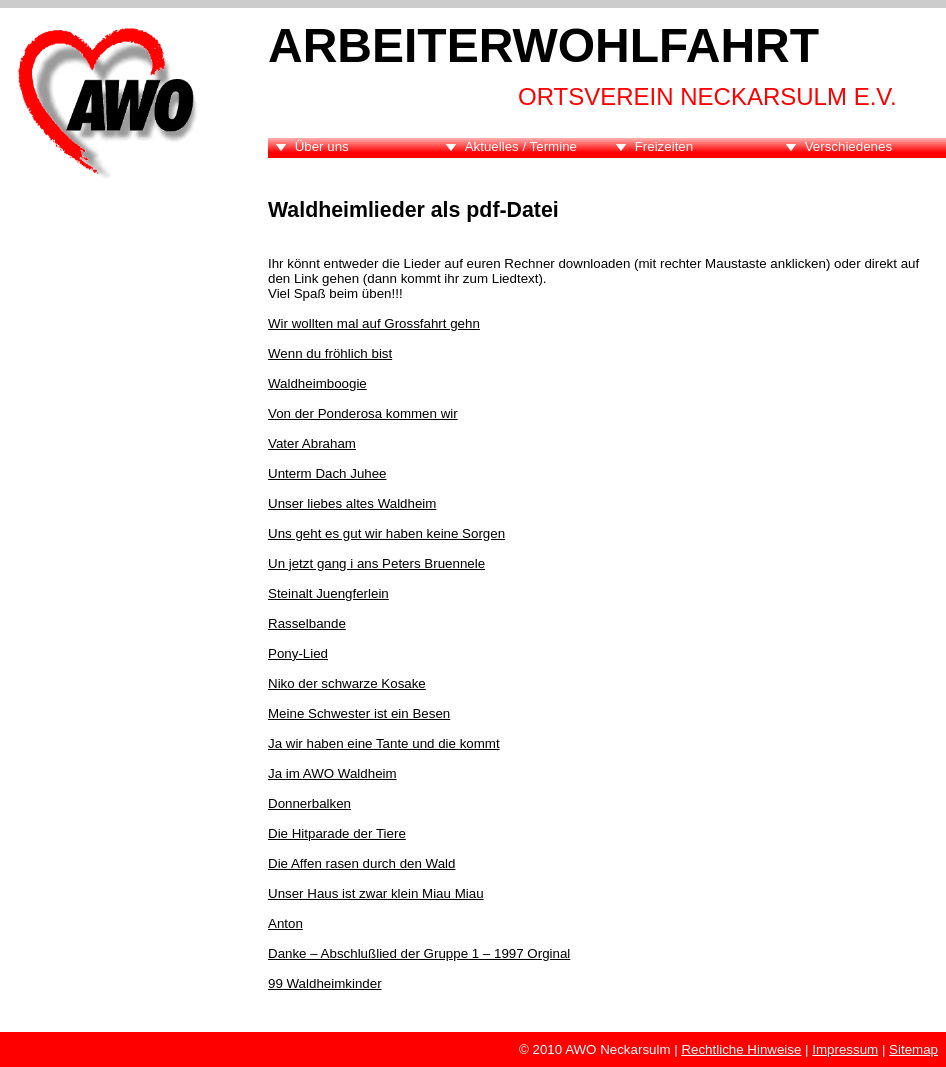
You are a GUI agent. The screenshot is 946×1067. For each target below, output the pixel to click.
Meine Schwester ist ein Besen (359, 713)
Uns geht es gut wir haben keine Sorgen (386, 533)
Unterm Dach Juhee (327, 473)
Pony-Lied (298, 653)
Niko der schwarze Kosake (347, 683)
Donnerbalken (309, 803)
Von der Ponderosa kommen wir (363, 413)
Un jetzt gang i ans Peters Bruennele (376, 563)
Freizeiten (664, 146)
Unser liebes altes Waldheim (352, 503)
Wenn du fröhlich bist (330, 353)
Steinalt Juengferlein (328, 593)
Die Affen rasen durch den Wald (361, 863)
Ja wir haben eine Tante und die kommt (384, 743)
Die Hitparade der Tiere (337, 833)
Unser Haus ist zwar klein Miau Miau (376, 893)
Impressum (845, 1049)
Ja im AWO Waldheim (332, 773)
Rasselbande (307, 623)
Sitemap (913, 1049)
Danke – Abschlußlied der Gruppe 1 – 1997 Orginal (419, 953)
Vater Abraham (312, 443)
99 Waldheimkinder (325, 983)
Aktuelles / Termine (521, 146)
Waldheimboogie (317, 383)
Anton (285, 923)
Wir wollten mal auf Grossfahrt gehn (374, 323)
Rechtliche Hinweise (741, 1049)
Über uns (322, 146)
